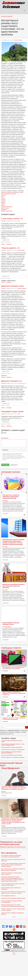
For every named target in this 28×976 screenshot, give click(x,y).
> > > (14, 917)
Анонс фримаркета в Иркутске (8, 895)
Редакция (3, 791)
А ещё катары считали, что (12, 218)
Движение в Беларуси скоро (12, 286)
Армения (3, 202)
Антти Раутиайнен (6, 626)
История (21, 192)
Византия (3, 201)
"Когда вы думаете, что (10, 248)
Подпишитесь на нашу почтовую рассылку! (11, 843)
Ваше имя (3, 432)
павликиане (4, 209)
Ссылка (3, 220)
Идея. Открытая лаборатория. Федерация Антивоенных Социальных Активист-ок (13, 693)
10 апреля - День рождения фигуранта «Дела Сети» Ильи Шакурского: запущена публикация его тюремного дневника (13, 788)
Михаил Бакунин (5, 208)
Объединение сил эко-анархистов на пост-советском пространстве (13, 668)
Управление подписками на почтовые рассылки (12, 847)
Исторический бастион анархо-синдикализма (11, 747)
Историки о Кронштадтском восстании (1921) (11, 755)
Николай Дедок (21, 250)
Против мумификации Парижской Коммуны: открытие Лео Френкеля (11, 752)
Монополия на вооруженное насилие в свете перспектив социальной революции (13, 586)
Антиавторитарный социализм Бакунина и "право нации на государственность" (12, 744)
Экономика (13, 193)
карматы (3, 203)
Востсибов (4, 500)
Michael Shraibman (18, 40)
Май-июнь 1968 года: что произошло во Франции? (13, 757)
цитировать (9, 244)
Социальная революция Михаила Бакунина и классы (11, 741)
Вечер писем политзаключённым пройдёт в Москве (13, 898)
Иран (2, 196)
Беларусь (3, 199)
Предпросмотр (14, 464)
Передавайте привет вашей (12, 411)
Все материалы (9, 853)
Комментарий (5, 438)
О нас (14, 954)
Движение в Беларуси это (11, 381)
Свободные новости (11, 648)
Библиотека (16, 192)
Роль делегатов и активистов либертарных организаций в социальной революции (10, 496)
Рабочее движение (5, 193)
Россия (3, 198)
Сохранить (5, 464)
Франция (3, 195)
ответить (3, 244)
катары (3, 205)
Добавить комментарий (6, 211)
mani (19, 220)
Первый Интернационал (6, 206)
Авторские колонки (10, 472)
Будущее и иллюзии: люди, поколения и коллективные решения (13, 718)
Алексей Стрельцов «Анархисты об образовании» (13, 749)
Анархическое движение (6, 16)
